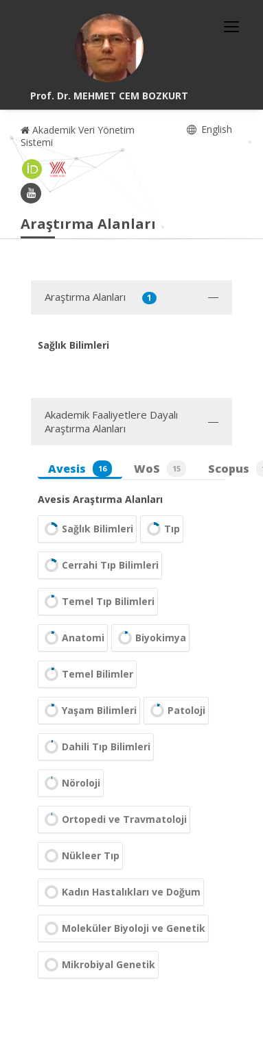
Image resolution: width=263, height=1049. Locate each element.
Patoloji (176, 710)
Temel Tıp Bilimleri (98, 601)
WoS (160, 468)
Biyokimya (150, 638)
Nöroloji (70, 783)
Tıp (162, 529)
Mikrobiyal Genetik (98, 964)
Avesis (80, 468)
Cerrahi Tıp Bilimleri (100, 565)
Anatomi (72, 638)
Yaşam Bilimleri (89, 710)
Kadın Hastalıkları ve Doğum (121, 892)
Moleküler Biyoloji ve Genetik (123, 928)
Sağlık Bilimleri (87, 529)
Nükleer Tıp (80, 856)
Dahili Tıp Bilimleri (95, 747)
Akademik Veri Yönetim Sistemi (78, 136)
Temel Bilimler (87, 674)
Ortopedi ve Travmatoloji (114, 819)
